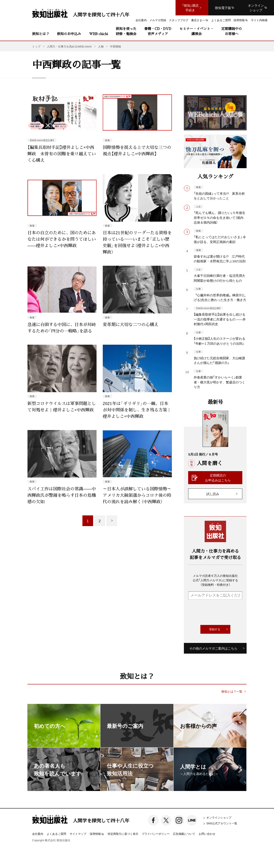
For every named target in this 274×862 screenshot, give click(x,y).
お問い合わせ (207, 833)
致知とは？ (40, 33)
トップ (36, 46)
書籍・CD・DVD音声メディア (157, 31)
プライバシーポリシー (156, 833)
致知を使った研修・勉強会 (126, 31)
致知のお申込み (69, 33)
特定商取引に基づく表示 (123, 833)
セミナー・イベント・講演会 (196, 31)
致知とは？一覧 (231, 691)
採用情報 (97, 834)
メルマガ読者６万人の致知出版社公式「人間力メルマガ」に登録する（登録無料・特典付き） (215, 580)
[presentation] (220, 612)
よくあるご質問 (56, 833)
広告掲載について (184, 833)
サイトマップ (78, 833)
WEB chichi (98, 33)
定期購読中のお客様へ (231, 31)
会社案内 (37, 833)
